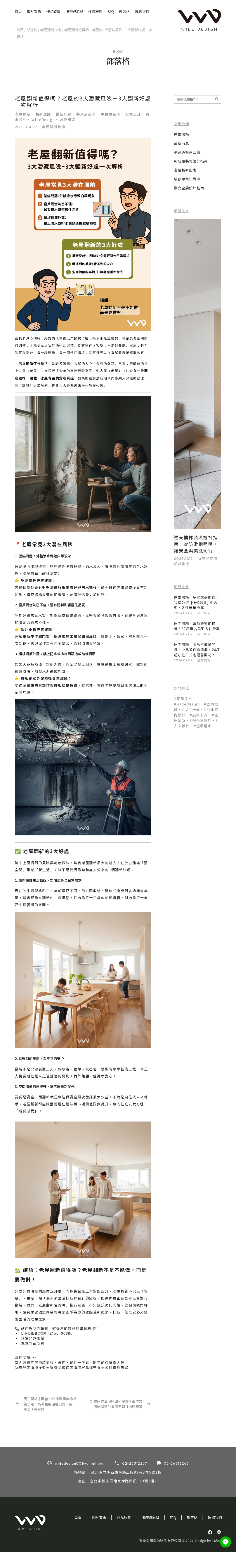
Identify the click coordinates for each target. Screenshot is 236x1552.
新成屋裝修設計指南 (191, 161)
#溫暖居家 (203, 725)
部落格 (124, 11)
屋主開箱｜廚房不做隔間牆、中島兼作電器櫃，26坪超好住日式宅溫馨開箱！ (197, 649)
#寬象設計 (183, 698)
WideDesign (43, 119)
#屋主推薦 (191, 709)
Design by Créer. (208, 1540)
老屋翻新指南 (50, 29)
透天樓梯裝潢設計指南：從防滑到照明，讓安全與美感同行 (196, 544)
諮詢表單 (37, 1338)
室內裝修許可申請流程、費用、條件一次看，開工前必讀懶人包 (70, 1362)
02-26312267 (134, 1463)
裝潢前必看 (86, 114)
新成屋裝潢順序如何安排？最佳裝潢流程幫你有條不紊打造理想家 (71, 1367)
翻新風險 (43, 114)
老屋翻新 (23, 114)
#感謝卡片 (199, 714)
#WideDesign (187, 704)
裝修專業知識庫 (187, 178)
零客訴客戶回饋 (187, 152)
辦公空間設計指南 (189, 187)
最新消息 (181, 143)
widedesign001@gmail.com (80, 1463)
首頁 (18, 11)
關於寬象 (34, 11)
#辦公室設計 (201, 720)
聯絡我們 (142, 11)
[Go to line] (225, 1541)
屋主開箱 (181, 134)
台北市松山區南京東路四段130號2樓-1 (124, 1480)
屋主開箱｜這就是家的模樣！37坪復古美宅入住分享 (197, 626)
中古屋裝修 (110, 114)
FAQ (111, 11)
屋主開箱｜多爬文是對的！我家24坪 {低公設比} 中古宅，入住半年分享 (196, 602)
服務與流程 (74, 11)
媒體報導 (95, 11)
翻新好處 (64, 114)
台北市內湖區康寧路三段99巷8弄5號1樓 (126, 1472)
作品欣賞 (53, 11)
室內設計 (133, 114)
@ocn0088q (61, 1333)
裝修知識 (67, 119)
